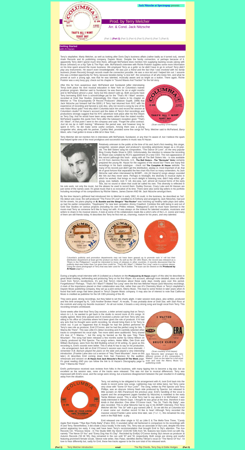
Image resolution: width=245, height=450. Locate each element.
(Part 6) (148, 38)
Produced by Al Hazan (139, 276)
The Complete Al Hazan (159, 165)
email (117, 447)
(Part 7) (157, 38)
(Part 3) (124, 38)
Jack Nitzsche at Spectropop (154, 5)
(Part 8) (165, 38)
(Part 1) (108, 38)
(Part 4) (132, 38)
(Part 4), (157, 413)
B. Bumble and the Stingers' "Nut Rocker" (116, 201)
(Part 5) (140, 38)
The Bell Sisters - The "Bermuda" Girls (155, 160)
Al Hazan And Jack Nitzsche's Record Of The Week (113, 359)
